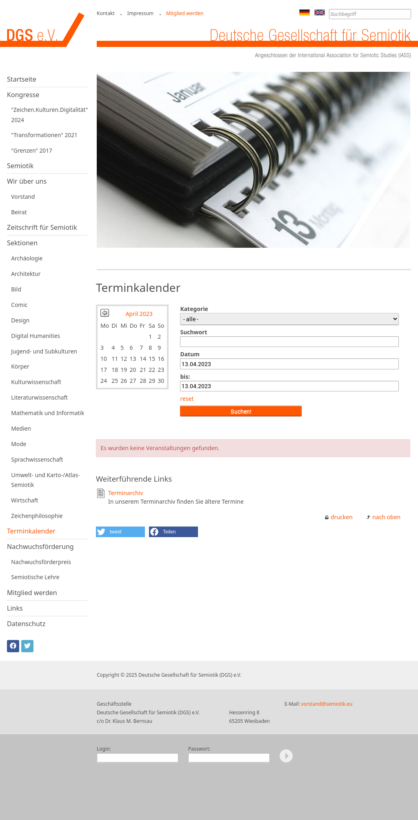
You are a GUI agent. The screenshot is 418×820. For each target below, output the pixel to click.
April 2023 (139, 314)
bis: (185, 376)
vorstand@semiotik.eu (327, 703)
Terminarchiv (125, 493)
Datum (189, 354)
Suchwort (193, 332)
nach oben (386, 517)
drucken (342, 517)
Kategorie (194, 309)
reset (186, 398)
